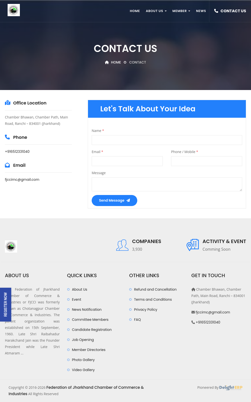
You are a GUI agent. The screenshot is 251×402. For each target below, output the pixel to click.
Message (99, 172)
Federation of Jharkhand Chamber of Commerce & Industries (98, 387)
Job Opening (83, 339)
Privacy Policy (145, 309)
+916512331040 (17, 151)
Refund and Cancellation (155, 289)
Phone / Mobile (184, 151)
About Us (156, 11)
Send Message (114, 200)
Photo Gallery (83, 359)
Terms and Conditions (153, 299)
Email (97, 151)
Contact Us (230, 11)
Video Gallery (83, 369)
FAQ (137, 319)
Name (98, 130)
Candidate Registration (92, 329)
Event (76, 299)
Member (181, 11)
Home (135, 11)
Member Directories (89, 349)
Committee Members (90, 319)
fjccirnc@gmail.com (22, 179)
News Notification (87, 309)
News (201, 11)
